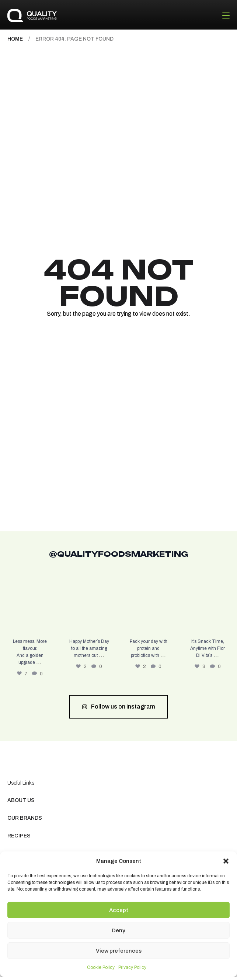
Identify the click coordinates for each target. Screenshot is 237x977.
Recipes (19, 836)
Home (15, 39)
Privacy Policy (132, 967)
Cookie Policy (101, 967)
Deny (118, 930)
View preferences (119, 951)
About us (21, 800)
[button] (226, 861)
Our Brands (24, 818)
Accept (118, 910)
